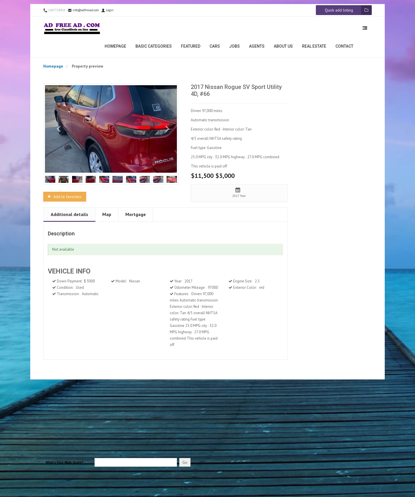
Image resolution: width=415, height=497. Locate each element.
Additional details (69, 216)
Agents (257, 48)
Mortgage (135, 216)
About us (283, 48)
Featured (190, 48)
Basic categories (153, 48)
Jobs (234, 48)
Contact (344, 48)
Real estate (314, 48)
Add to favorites (64, 198)
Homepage (115, 48)
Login (107, 12)
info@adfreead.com (83, 12)
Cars (215, 48)
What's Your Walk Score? (64, 464)
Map (106, 216)
